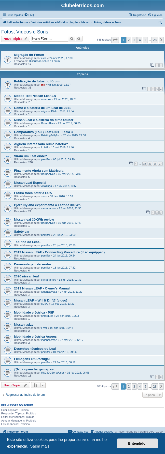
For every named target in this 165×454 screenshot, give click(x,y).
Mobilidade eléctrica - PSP (34, 312)
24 (144, 163)
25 (150, 163)
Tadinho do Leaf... (27, 242)
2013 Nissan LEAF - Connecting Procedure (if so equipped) (59, 252)
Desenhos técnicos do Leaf (35, 348)
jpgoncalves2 (49, 291)
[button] (115, 40)
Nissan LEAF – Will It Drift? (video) (40, 300)
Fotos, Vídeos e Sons (24, 31)
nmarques (47, 315)
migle (44, 111)
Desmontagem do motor (32, 264)
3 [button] (134, 40)
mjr (43, 84)
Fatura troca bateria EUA (33, 193)
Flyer (44, 327)
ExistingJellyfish (50, 135)
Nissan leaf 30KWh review (34, 219)
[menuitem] (29, 15)
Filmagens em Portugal (32, 359)
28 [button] (155, 40)
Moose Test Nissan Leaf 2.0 (35, 96)
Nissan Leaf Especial (30, 182)
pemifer (45, 159)
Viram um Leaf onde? (30, 156)
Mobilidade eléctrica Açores (35, 336)
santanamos (48, 208)
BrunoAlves (48, 123)
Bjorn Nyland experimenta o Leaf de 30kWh (47, 205)
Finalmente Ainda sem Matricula (38, 170)
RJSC (44, 303)
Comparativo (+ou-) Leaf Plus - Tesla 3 (43, 132)
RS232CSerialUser (52, 372)
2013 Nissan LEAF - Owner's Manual (42, 288)
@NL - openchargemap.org (34, 369)
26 (155, 163)
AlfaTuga (46, 185)
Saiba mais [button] (40, 446)
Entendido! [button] (137, 443)
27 (160, 163)
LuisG (44, 147)
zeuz (44, 196)
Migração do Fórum (29, 55)
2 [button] (129, 40)
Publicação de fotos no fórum (36, 81)
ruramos (46, 99)
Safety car (21, 231)
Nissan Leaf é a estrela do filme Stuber (43, 120)
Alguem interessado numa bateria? (41, 144)
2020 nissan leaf (26, 276)
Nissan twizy (23, 324)
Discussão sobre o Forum (44, 61)
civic (43, 58)
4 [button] (140, 40)
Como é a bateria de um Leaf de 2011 (42, 108)
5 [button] (145, 40)
